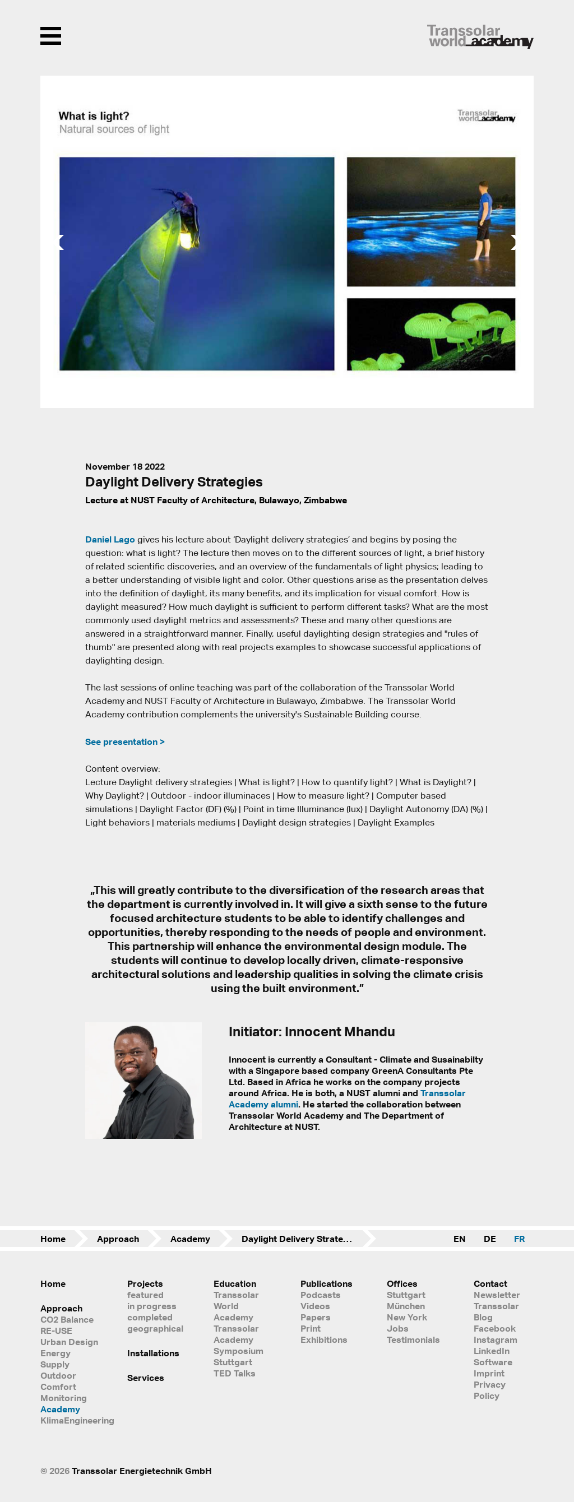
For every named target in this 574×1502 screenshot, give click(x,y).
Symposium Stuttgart (238, 1356)
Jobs (398, 1328)
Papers (315, 1317)
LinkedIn (492, 1350)
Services (145, 1377)
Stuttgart (406, 1294)
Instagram (495, 1339)
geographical (155, 1328)
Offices (402, 1283)
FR (519, 1238)
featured (145, 1294)
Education (235, 1283)
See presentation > (125, 741)
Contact (490, 1283)
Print (310, 1328)
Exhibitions (324, 1339)
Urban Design (69, 1341)
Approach (118, 1238)
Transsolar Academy (236, 1334)
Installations (153, 1353)
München (406, 1305)
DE (490, 1238)
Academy (190, 1238)
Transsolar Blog (496, 1311)
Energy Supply (55, 1358)
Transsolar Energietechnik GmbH (142, 1470)
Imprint (489, 1373)
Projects (145, 1283)
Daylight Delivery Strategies (301, 1238)
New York (407, 1317)
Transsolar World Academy (236, 1306)
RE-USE (56, 1330)
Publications (326, 1283)
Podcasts (320, 1294)
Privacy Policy (490, 1390)
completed (150, 1317)
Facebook (495, 1328)
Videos (315, 1305)
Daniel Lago (110, 539)
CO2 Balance (67, 1319)
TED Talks (235, 1373)
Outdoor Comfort (58, 1381)
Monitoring (63, 1397)
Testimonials (413, 1339)
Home (53, 1238)
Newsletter (497, 1294)
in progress (152, 1305)
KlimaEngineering (70, 1420)
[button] (56, 242)
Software (493, 1361)
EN (459, 1238)
